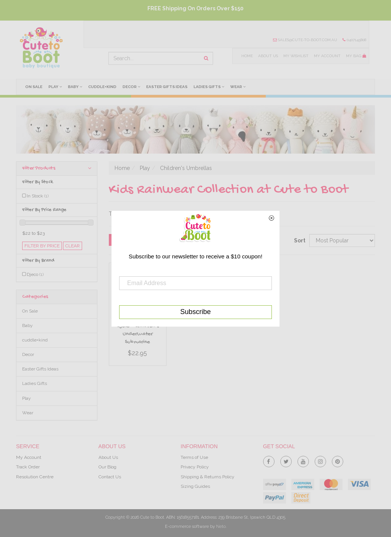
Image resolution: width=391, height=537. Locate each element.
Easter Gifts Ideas (166, 87)
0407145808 (354, 40)
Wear (238, 86)
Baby (75, 86)
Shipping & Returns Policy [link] (207, 476)
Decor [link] (28, 354)
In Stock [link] (37, 196)
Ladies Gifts (209, 86)
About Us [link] (108, 457)
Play (55, 86)
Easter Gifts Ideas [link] (40, 369)
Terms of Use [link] (194, 457)
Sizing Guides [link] (195, 486)
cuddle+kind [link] (35, 340)
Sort (299, 240)
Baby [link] (27, 325)
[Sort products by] (342, 240)
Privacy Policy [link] (195, 467)
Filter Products (56, 168)
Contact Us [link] (110, 476)
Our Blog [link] (107, 467)
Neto (221, 526)
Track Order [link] (28, 467)
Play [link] (26, 398)
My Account (327, 56)
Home (247, 56)
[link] (269, 460)
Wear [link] (27, 412)
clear (72, 245)
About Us (268, 56)
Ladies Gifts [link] (34, 383)
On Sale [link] (30, 311)
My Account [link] (28, 457)
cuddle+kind (102, 87)
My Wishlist (296, 56)
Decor (131, 86)
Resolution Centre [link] (34, 476)
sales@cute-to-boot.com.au (305, 40)
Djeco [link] (35, 274)
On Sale (33, 87)
